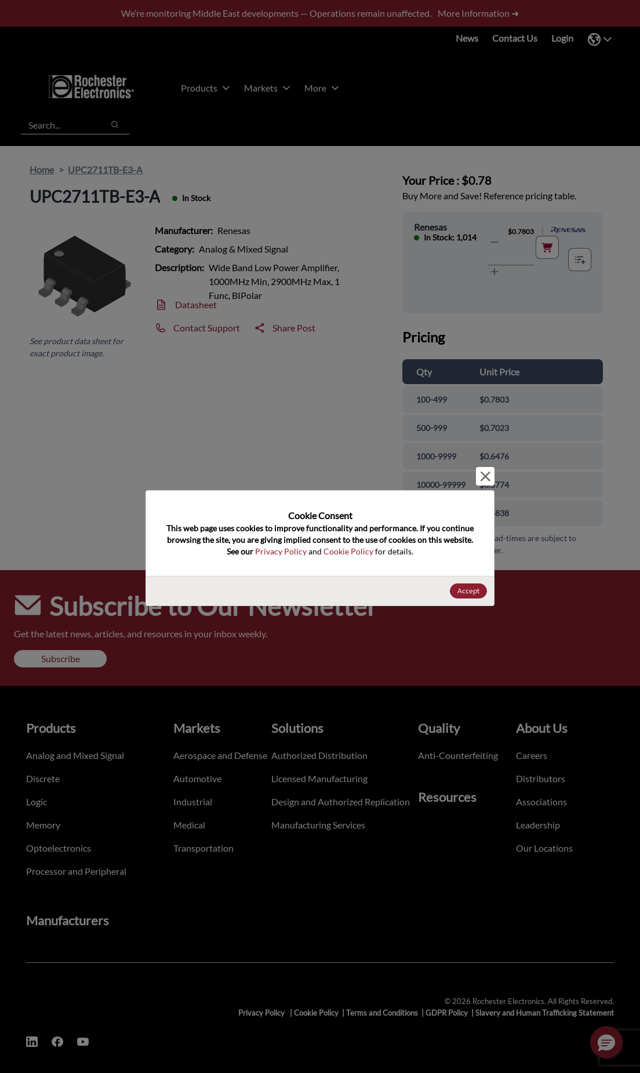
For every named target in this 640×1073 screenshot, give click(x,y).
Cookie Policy (348, 551)
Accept (468, 591)
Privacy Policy (281, 551)
